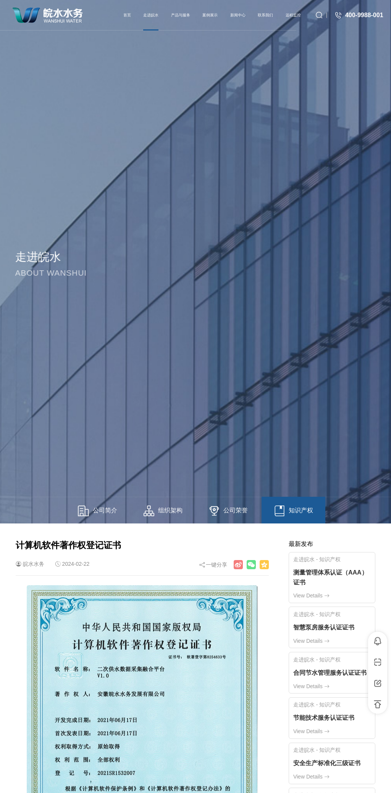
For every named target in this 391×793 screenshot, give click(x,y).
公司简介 (97, 511)
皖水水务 (33, 564)
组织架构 (163, 511)
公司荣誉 (228, 511)
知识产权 (293, 511)
